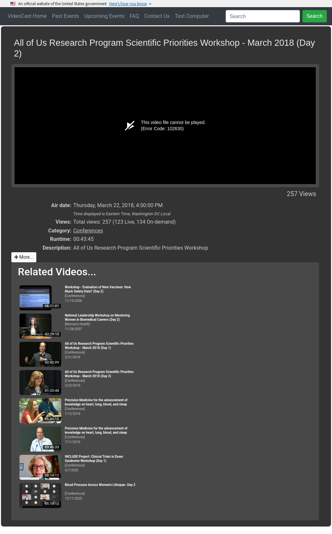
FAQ (134, 16)
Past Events (65, 16)
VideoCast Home (27, 16)
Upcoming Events (104, 16)
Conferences (88, 231)
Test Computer (192, 16)
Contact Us (157, 16)
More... (23, 257)
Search (315, 16)
